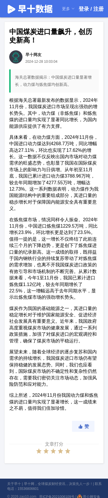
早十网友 (33, 54)
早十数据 (30, 8)
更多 (68, 8)
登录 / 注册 (91, 9)
